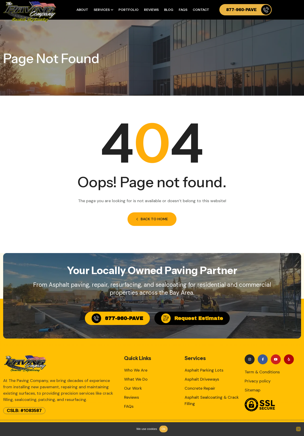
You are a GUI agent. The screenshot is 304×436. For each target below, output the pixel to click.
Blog (168, 10)
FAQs (183, 10)
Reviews (151, 10)
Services (102, 10)
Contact (201, 10)
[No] (298, 429)
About (82, 10)
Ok (163, 429)
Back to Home (152, 219)
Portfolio (128, 10)
